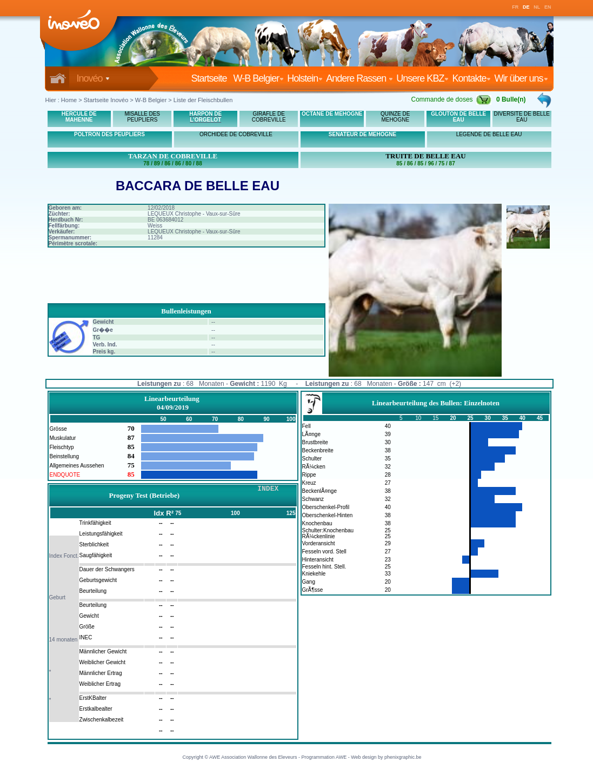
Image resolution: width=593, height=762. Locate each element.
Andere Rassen (359, 78)
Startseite (211, 78)
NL (537, 7)
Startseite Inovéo (106, 100)
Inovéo (93, 78)
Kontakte (471, 78)
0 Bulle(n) (511, 99)
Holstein (305, 78)
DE (526, 7)
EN (547, 7)
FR (515, 7)
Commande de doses (451, 99)
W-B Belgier (259, 78)
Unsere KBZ (422, 78)
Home (69, 100)
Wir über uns (521, 78)
